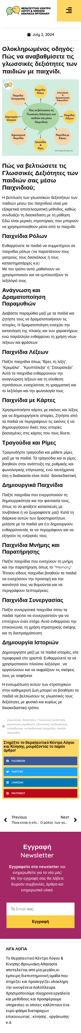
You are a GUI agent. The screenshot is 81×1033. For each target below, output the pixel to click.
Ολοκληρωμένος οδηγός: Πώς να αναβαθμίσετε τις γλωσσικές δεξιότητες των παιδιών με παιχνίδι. (39, 60)
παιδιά (61, 728)
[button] (40, 761)
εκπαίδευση (15, 728)
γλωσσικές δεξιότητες (21, 720)
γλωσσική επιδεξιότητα (51, 724)
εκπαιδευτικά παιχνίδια (39, 728)
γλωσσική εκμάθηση (21, 724)
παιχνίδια (13, 732)
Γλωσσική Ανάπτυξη (51, 720)
